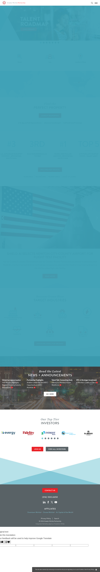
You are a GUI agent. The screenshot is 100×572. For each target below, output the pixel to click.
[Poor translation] (7, 541)
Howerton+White (59, 524)
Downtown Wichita (34, 512)
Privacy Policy (46, 518)
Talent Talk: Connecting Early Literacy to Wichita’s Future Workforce (62, 382)
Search (56, 518)
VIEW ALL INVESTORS (57, 449)
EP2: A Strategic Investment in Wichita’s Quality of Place (86, 381)
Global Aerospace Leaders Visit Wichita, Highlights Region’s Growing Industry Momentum (11, 384)
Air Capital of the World (64, 512)
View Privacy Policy (89, 569)
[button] (42, 438)
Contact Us (50, 490)
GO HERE (50, 394)
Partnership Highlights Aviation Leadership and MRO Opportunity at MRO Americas (37, 384)
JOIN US (37, 449)
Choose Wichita (48, 512)
